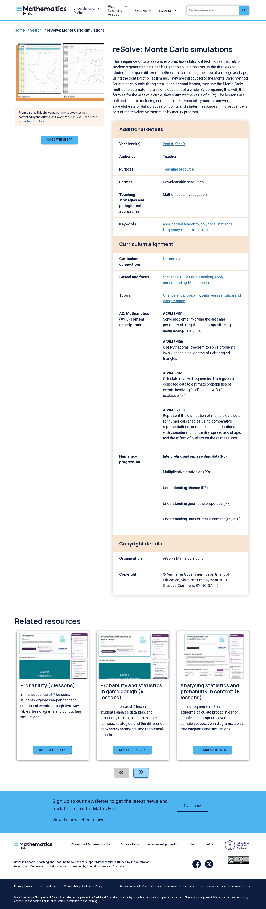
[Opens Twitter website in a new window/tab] (209, 864)
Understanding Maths (84, 10)
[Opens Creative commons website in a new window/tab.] (238, 860)
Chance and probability (181, 295)
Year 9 (180, 144)
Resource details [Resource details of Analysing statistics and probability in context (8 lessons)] (213, 750)
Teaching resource (178, 169)
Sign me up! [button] (193, 805)
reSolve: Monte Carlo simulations (75, 30)
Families (140, 10)
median (198, 229)
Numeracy (171, 259)
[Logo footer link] (34, 845)
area (166, 224)
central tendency (185, 224)
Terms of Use (35, 121)
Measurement (200, 282)
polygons (208, 224)
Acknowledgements (162, 844)
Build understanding (196, 277)
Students (165, 10)
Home (20, 30)
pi (207, 229)
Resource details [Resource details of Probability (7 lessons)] (52, 750)
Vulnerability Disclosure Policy (83, 886)
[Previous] (121, 773)
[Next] (141, 773)
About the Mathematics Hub (91, 844)
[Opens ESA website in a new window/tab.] (234, 848)
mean (186, 229)
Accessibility (129, 844)
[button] (99, 8)
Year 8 (168, 144)
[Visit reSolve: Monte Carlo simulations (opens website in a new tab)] (63, 70)
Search (36, 30)
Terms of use (48, 886)
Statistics (171, 277)
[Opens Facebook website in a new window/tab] (196, 864)
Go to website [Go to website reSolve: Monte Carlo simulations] (59, 139)
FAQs (209, 844)
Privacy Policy (23, 886)
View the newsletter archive (78, 819)
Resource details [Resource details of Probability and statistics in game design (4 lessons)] (132, 750)
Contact (191, 844)
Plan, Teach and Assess (115, 10)
